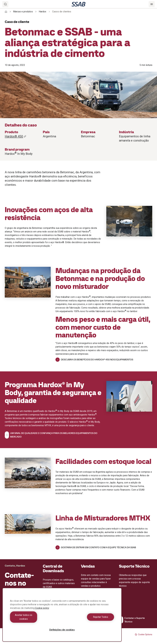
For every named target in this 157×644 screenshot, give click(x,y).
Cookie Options (143, 634)
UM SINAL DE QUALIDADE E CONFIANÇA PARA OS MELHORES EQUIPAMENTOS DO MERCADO (51, 435)
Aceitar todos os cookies (35, 618)
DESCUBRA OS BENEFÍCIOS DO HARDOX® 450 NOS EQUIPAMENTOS (94, 360)
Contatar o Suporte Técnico (132, 619)
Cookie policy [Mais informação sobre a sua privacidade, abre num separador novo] (42, 611)
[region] (62, 617)
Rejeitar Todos (88, 618)
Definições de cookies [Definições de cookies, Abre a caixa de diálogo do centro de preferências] (62, 629)
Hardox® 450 (15, 136)
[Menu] (152, 4)
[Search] (5, 4)
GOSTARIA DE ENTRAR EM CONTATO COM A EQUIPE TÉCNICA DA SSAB (95, 547)
